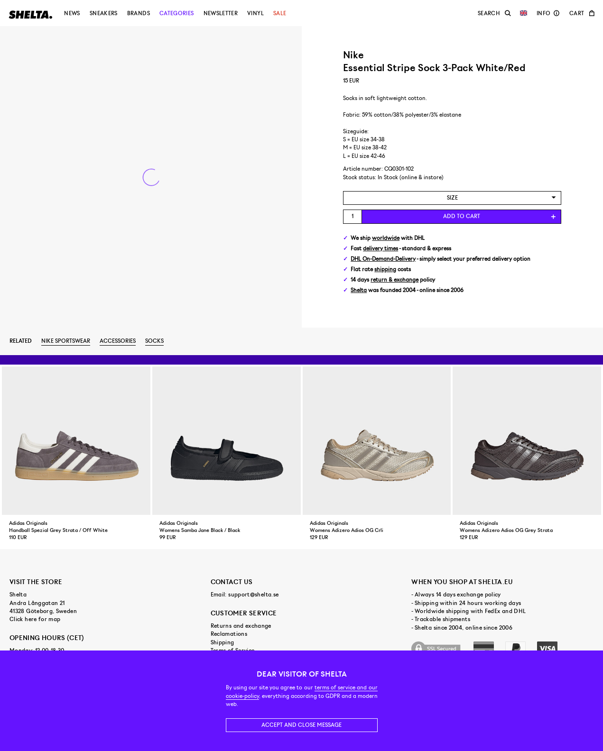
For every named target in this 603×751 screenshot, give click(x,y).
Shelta (359, 290)
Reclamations (229, 634)
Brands (138, 13)
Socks (154, 341)
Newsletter (221, 13)
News (72, 13)
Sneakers (104, 13)
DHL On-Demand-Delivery (383, 259)
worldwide (385, 238)
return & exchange (394, 280)
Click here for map (34, 619)
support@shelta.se (253, 594)
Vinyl (255, 13)
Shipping (222, 642)
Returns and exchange (241, 626)
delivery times (380, 249)
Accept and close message (301, 725)
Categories (176, 13)
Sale (279, 13)
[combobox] (452, 198)
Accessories (118, 341)
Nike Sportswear (65, 341)
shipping (385, 269)
